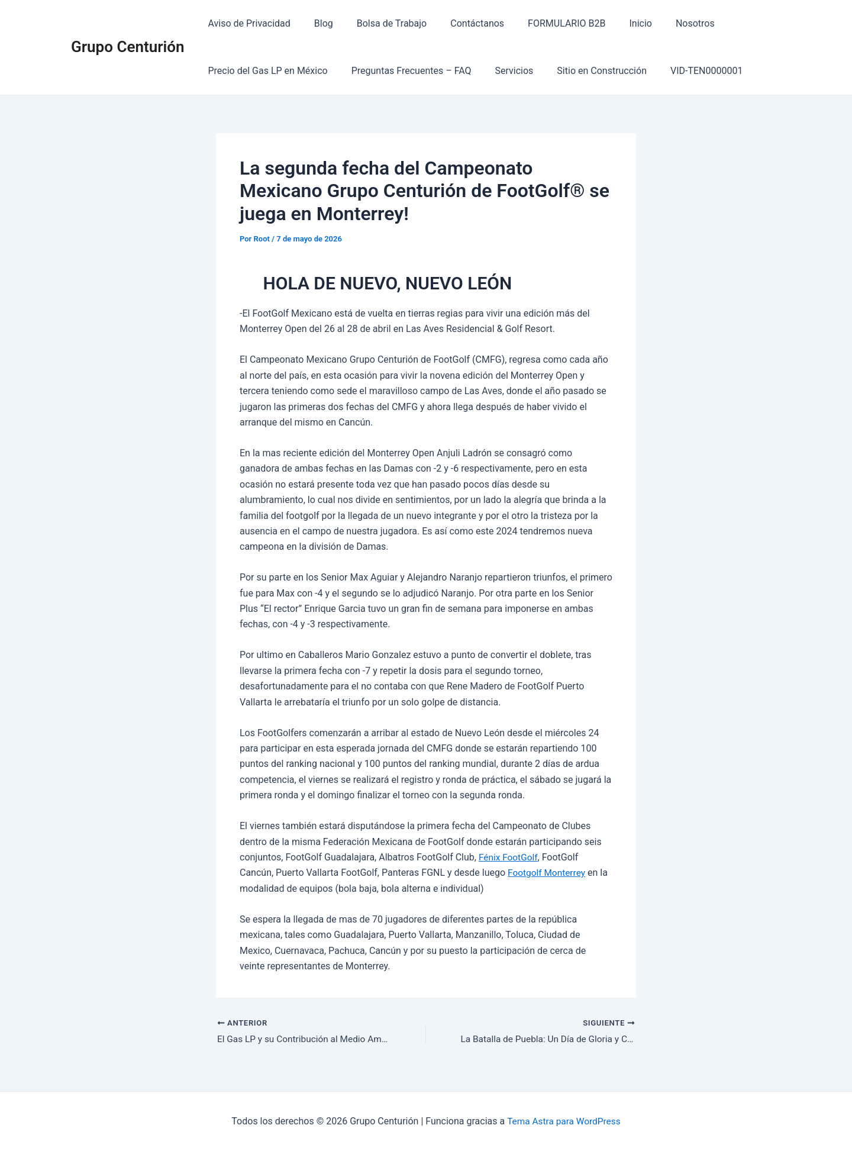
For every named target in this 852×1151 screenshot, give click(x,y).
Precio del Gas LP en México (265, 70)
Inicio (614, 23)
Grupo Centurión (128, 47)
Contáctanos (461, 23)
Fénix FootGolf (509, 857)
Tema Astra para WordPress (563, 1121)
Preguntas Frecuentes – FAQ (404, 70)
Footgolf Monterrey (548, 872)
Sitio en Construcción (585, 70)
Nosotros (664, 23)
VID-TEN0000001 (685, 70)
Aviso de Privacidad (247, 23)
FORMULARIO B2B (545, 23)
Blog (316, 23)
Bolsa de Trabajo (380, 23)
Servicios (502, 70)
